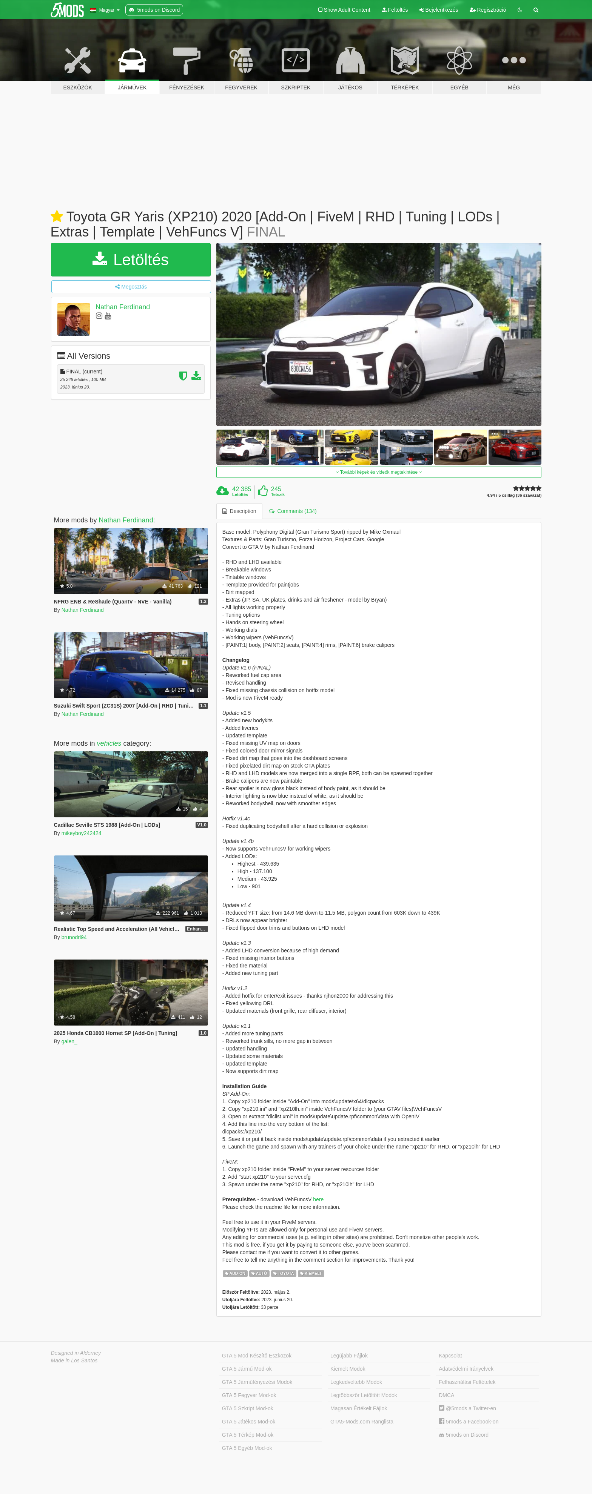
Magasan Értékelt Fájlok (358, 1408)
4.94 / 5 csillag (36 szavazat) (514, 495)
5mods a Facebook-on (468, 1421)
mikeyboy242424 (82, 833)
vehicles (109, 743)
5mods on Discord (464, 1435)
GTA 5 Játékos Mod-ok (248, 1422)
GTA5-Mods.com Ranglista (361, 1422)
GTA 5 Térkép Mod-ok (247, 1435)
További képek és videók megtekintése (379, 472)
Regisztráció (488, 10)
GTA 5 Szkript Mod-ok (247, 1408)
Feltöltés (395, 10)
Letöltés (130, 260)
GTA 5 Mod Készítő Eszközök (256, 1356)
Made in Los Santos (74, 1360)
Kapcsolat (450, 1356)
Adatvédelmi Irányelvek (466, 1369)
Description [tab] (239, 511)
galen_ (69, 1041)
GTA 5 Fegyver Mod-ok (249, 1395)
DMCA (446, 1395)
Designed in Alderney (76, 1353)
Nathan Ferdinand (123, 307)
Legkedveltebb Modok (356, 1382)
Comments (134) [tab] (293, 511)
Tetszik (278, 494)
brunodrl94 (74, 937)
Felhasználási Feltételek (467, 1382)
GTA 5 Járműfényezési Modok (257, 1382)
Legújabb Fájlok (349, 1356)
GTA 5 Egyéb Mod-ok (247, 1448)
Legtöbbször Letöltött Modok (363, 1395)
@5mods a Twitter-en (467, 1408)
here (318, 1199)
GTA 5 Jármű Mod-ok (247, 1369)
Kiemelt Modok (347, 1369)
